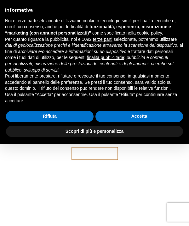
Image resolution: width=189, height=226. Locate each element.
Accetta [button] (139, 116)
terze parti (102, 39)
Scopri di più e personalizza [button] (94, 131)
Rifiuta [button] (50, 116)
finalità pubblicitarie (105, 57)
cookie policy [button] (149, 32)
